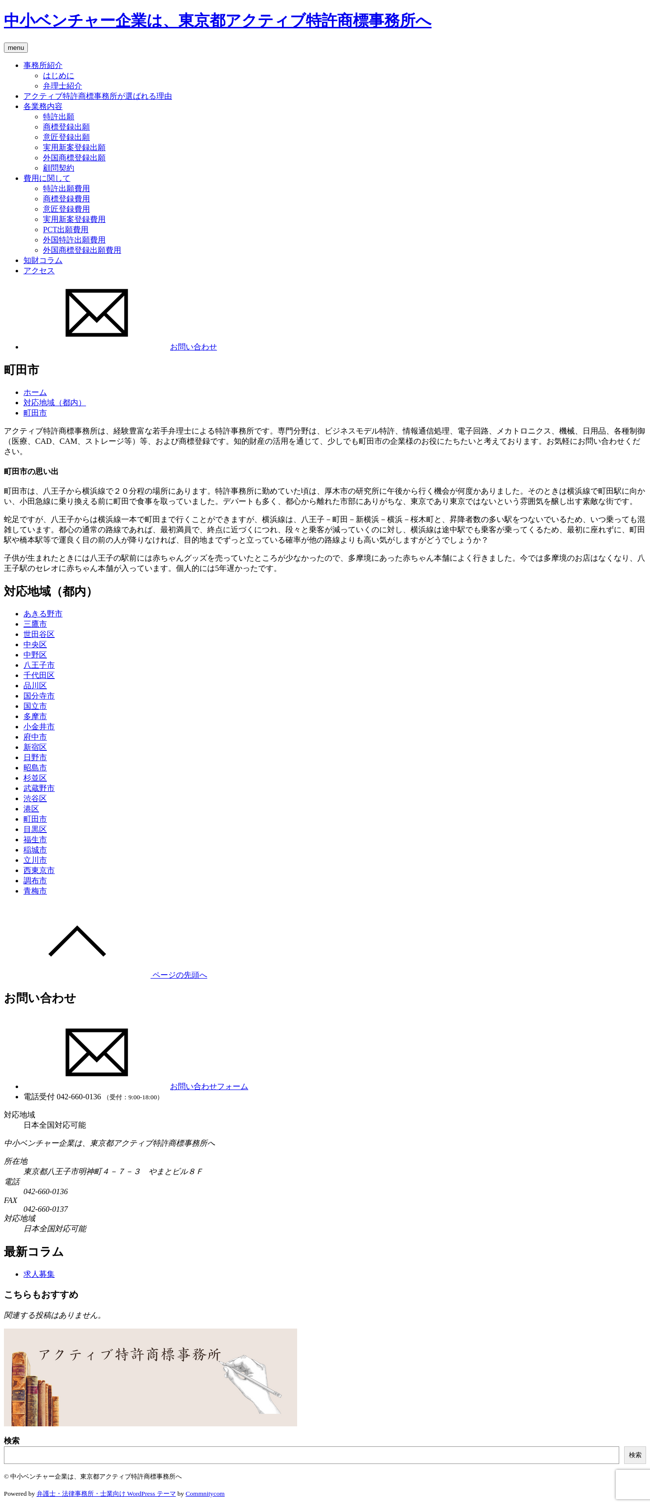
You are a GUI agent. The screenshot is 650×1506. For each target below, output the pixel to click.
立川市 (35, 860)
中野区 (35, 655)
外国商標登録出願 (74, 157)
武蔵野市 (39, 788)
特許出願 (58, 116)
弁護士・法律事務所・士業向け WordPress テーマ (106, 1493)
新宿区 (35, 747)
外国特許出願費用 (74, 240)
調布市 (35, 880)
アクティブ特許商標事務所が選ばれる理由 (97, 96)
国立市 (35, 706)
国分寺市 (39, 696)
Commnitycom (205, 1493)
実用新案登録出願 (74, 147)
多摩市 (35, 716)
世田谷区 (39, 634)
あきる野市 (43, 614)
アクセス (39, 270)
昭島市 (35, 768)
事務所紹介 (43, 65)
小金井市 (39, 726)
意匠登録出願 (66, 137)
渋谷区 (35, 798)
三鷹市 (35, 624)
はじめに (58, 75)
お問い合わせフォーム (135, 1086)
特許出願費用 (66, 188)
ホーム (35, 392)
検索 (12, 1441)
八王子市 (39, 665)
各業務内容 (43, 106)
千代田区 (39, 675)
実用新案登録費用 (74, 219)
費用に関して (46, 178)
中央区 (35, 644)
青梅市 (35, 891)
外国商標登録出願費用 (82, 250)
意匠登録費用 (66, 209)
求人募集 (39, 1274)
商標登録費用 (66, 199)
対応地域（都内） (54, 402)
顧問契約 (58, 168)
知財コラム (43, 260)
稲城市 (35, 850)
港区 (31, 809)
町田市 (35, 413)
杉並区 (35, 778)
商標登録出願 (66, 127)
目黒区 (35, 829)
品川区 (35, 685)
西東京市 (39, 870)
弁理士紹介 (62, 86)
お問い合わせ (120, 347)
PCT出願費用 (65, 229)
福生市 (35, 839)
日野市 (35, 757)
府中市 (35, 737)
